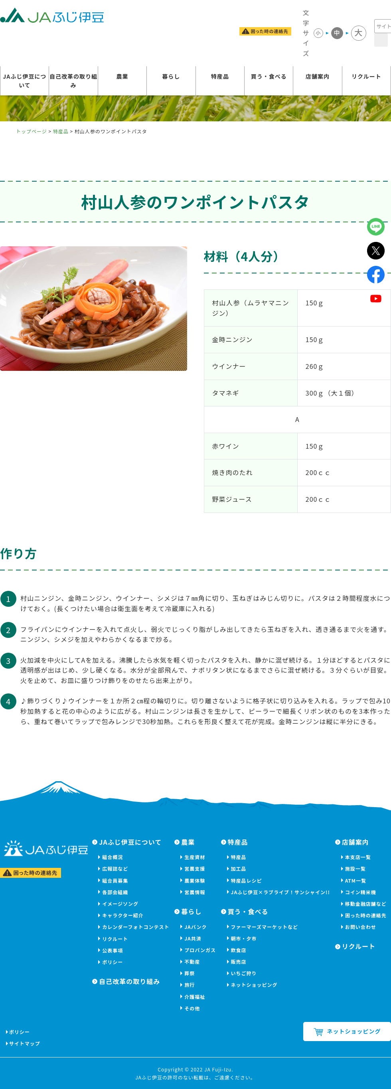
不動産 (192, 961)
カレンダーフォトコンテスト (135, 926)
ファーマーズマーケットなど (264, 926)
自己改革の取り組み (73, 81)
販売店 (239, 961)
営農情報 (194, 892)
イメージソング (120, 903)
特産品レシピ (246, 880)
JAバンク (195, 926)
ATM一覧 (355, 880)
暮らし (171, 77)
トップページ (31, 131)
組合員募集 (115, 880)
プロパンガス (200, 949)
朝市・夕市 (244, 938)
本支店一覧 (358, 856)
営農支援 (194, 868)
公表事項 (112, 950)
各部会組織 (115, 892)
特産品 (220, 77)
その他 (192, 1008)
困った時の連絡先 (366, 915)
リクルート (366, 77)
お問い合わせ (360, 926)
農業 (122, 77)
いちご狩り (244, 973)
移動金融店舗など (366, 903)
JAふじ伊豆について (24, 81)
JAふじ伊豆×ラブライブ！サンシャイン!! (280, 892)
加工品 (239, 868)
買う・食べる (269, 77)
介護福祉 (194, 996)
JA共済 (192, 938)
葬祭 (189, 973)
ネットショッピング (254, 984)
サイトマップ (25, 1043)
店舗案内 (318, 77)
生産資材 (194, 856)
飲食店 (239, 949)
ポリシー (112, 961)
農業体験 (194, 880)
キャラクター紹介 (123, 915)
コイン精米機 (360, 892)
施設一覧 (355, 868)
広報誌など (115, 868)
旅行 (189, 984)
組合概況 (112, 856)
